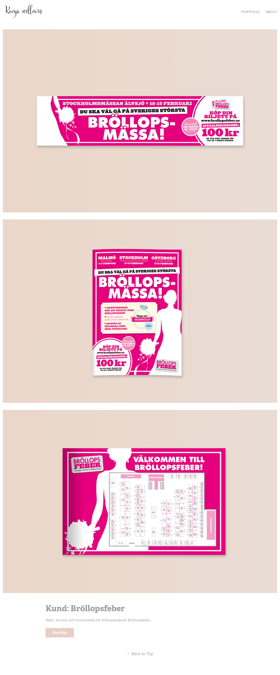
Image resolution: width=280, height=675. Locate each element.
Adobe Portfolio (148, 672)
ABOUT (271, 11)
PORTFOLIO (250, 11)
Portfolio (60, 633)
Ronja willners (23, 11)
